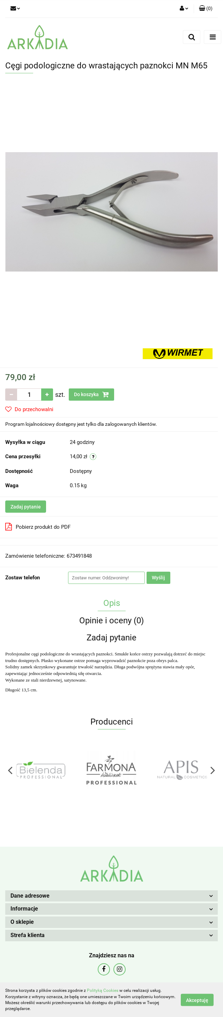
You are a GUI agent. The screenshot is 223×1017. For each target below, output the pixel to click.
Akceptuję (197, 1000)
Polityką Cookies (102, 990)
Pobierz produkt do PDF (37, 526)
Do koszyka (91, 394)
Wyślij (158, 577)
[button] (206, 8)
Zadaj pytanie (25, 507)
